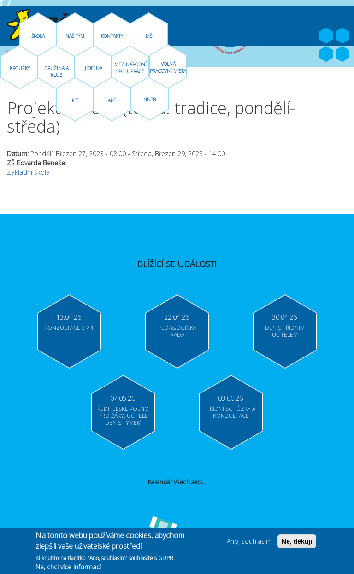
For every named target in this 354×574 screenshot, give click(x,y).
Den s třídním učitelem (285, 331)
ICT (75, 100)
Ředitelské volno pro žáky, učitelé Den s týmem (123, 416)
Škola (38, 36)
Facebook (326, 36)
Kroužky (20, 68)
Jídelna (93, 68)
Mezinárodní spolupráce (130, 68)
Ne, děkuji (297, 542)
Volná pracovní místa (168, 67)
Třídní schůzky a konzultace (230, 412)
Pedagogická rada (177, 331)
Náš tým (74, 36)
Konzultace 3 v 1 (69, 328)
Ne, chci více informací (68, 568)
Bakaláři (326, 54)
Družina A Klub (56, 71)
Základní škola (28, 172)
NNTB (149, 99)
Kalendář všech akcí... (177, 482)
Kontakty (112, 36)
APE (112, 100)
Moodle (342, 54)
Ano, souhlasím (249, 542)
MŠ (149, 36)
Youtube (342, 36)
